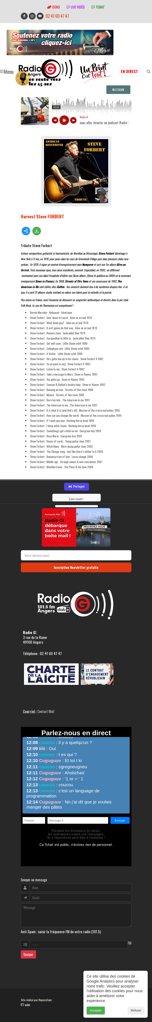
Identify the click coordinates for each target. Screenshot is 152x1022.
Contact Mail (46, 711)
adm (25, 1004)
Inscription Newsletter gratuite (76, 567)
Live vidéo (76, 7)
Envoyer (28, 954)
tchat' (98, 7)
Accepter (96, 1010)
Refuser (136, 1010)
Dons (53, 7)
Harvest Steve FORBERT (42, 216)
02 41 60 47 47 (57, 16)
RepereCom (45, 1000)
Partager (76, 487)
